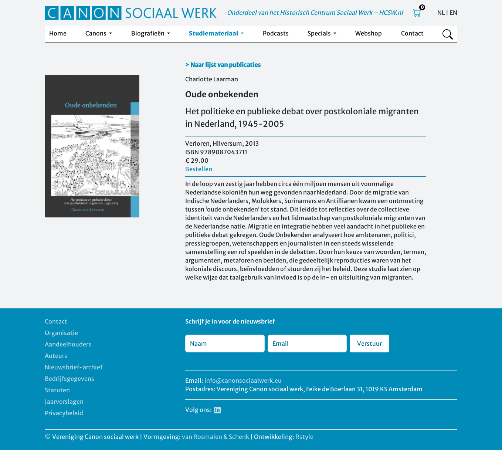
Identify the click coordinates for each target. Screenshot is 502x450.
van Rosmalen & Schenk (215, 436)
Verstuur (369, 343)
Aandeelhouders (68, 344)
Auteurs (56, 355)
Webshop (368, 33)
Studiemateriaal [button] (214, 33)
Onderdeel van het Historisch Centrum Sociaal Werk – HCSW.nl (315, 12)
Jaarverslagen (64, 401)
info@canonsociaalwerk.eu (243, 380)
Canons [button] (96, 33)
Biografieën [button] (148, 33)
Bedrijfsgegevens (69, 378)
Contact (412, 33)
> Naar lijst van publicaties (223, 64)
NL (441, 12)
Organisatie (61, 332)
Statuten (57, 390)
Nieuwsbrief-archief (73, 367)
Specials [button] (320, 33)
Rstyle (304, 436)
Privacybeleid (64, 413)
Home (58, 33)
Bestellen (198, 169)
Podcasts (276, 33)
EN (453, 12)
